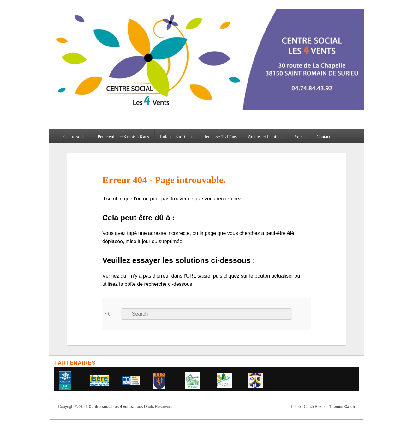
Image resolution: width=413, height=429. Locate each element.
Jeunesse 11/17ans (221, 136)
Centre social (75, 136)
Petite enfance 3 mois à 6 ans (123, 136)
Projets (299, 136)
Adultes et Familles (265, 136)
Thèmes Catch (342, 406)
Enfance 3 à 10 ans (177, 136)
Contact (324, 136)
